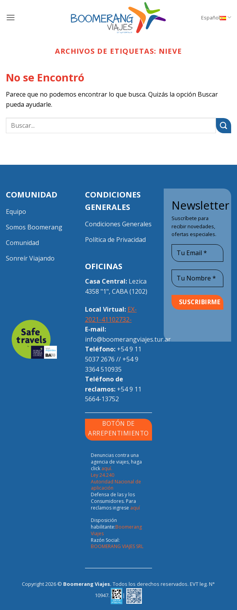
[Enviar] (223, 125)
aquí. (106, 468)
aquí (135, 507)
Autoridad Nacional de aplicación (116, 485)
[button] (10, 17)
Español (216, 17)
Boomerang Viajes (116, 530)
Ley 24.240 (102, 475)
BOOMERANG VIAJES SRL (117, 546)
